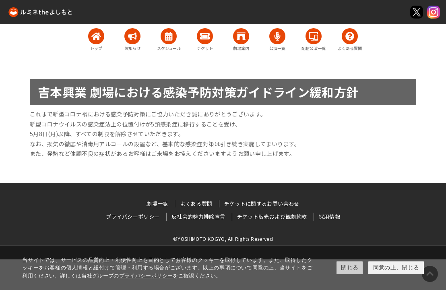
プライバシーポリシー (146, 276)
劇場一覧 (157, 203)
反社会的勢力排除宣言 (198, 216)
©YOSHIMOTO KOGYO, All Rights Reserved (223, 238)
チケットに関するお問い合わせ (261, 203)
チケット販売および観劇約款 (272, 216)
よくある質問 (196, 203)
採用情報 (329, 216)
